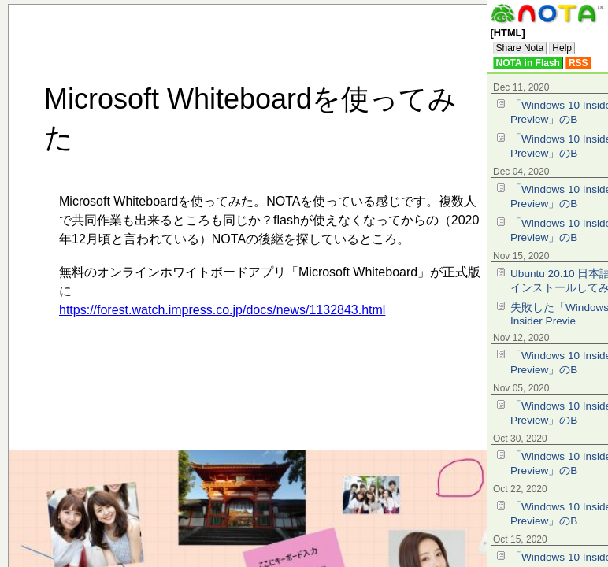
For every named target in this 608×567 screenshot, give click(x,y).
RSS (578, 63)
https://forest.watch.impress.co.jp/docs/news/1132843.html (222, 310)
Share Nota (520, 48)
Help (562, 48)
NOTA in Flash (528, 63)
